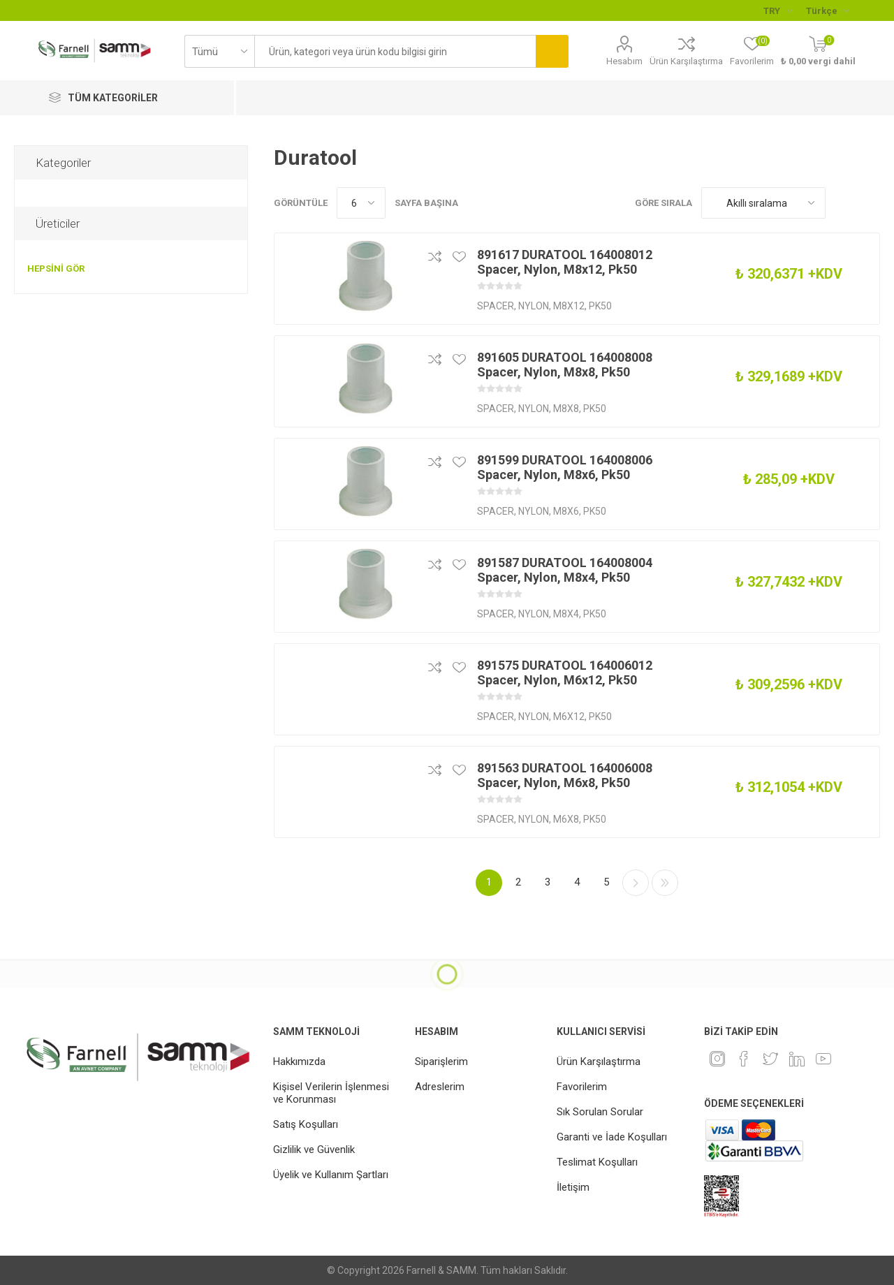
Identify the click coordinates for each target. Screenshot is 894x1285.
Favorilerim (582, 1086)
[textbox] (395, 51)
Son (665, 882)
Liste (869, 203)
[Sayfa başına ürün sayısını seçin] (361, 203)
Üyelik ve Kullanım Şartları (330, 1174)
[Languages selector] (827, 10)
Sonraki (635, 882)
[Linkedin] (797, 1059)
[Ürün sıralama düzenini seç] (763, 203)
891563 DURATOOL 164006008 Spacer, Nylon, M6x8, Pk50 (564, 775)
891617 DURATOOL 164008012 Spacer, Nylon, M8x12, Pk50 (564, 262)
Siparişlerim (441, 1061)
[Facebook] (744, 1059)
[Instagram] (717, 1059)
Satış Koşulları (305, 1124)
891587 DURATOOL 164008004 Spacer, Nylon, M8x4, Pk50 (564, 570)
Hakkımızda (299, 1061)
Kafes (843, 203)
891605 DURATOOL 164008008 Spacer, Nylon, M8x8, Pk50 (564, 364)
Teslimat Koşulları (597, 1162)
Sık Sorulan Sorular (600, 1112)
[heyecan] (770, 1059)
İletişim (573, 1187)
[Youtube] (823, 1059)
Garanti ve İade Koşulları (612, 1137)
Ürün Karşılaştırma (686, 61)
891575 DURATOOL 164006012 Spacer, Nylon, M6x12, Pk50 (564, 672)
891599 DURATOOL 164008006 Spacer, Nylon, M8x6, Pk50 (564, 467)
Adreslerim (439, 1086)
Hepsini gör (56, 268)
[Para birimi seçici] (777, 10)
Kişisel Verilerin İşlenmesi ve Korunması (331, 1093)
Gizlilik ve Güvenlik (314, 1149)
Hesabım (624, 61)
